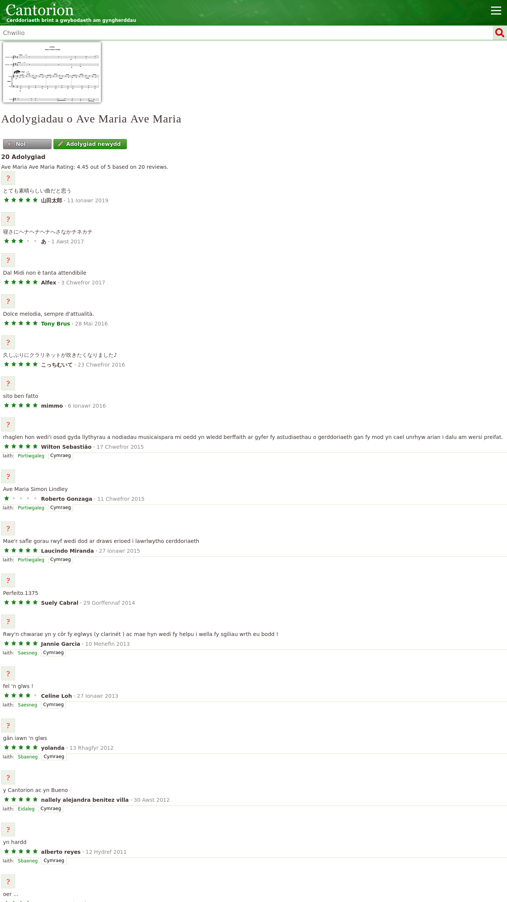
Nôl (17, 144)
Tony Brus (55, 324)
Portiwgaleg (31, 456)
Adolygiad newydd (89, 144)
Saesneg (27, 653)
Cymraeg (60, 455)
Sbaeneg (28, 757)
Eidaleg (26, 809)
